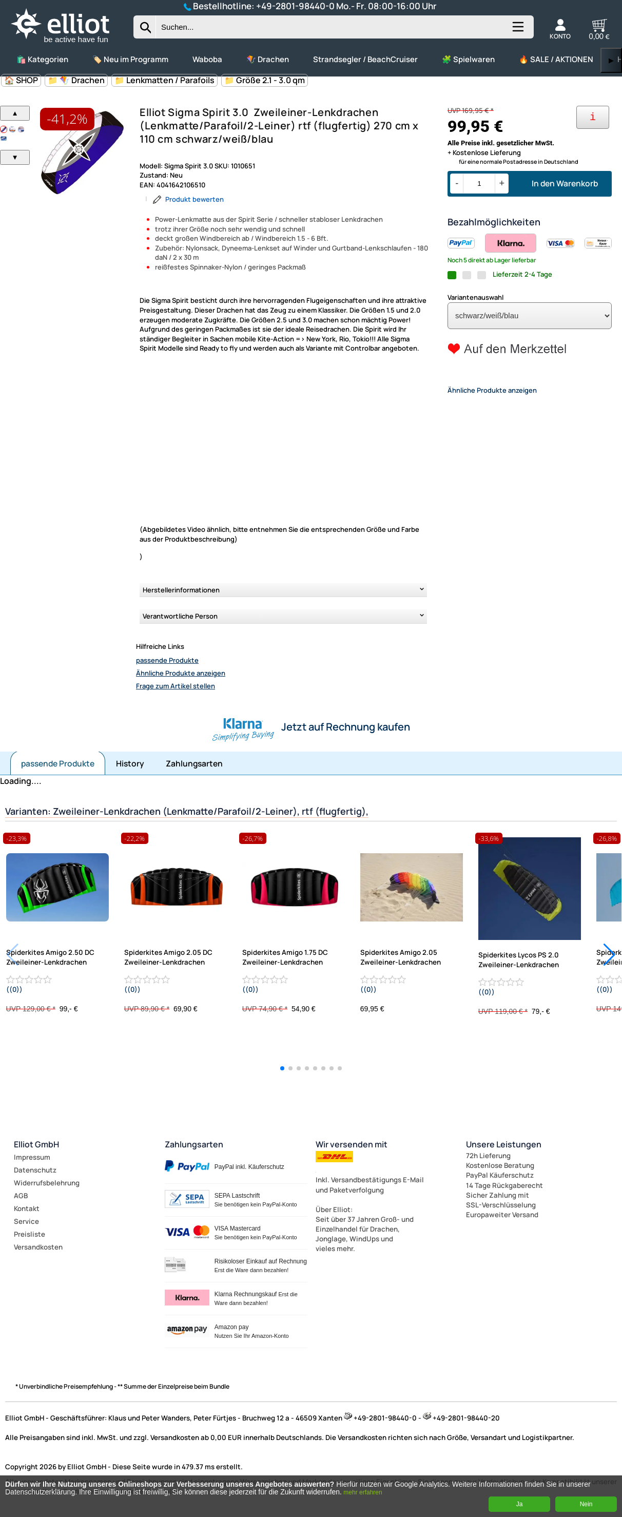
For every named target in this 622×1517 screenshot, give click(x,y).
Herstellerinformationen (181, 589)
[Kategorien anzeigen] (517, 30)
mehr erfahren (362, 1492)
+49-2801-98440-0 (295, 6)
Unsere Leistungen (503, 1144)
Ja (519, 1504)
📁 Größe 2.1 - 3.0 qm (264, 80)
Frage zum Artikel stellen (175, 685)
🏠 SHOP (21, 80)
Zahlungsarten (194, 763)
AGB (21, 1195)
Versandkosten (38, 1247)
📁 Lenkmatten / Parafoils (164, 80)
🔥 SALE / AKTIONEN (556, 59)
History (130, 763)
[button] (282, 1068)
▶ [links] (611, 60)
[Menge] (479, 183)
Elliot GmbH (36, 1144)
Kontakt (27, 1208)
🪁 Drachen (267, 59)
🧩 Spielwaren (468, 59)
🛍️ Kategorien (42, 59)
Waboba (207, 59)
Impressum (32, 1157)
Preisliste (29, 1234)
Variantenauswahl (475, 297)
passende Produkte (167, 660)
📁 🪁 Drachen (76, 80)
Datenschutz (35, 1170)
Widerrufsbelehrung (47, 1182)
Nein (586, 1504)
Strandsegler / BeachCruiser (365, 59)
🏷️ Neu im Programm (130, 59)
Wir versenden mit (351, 1144)
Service (26, 1221)
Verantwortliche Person (180, 616)
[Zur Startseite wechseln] (68, 43)
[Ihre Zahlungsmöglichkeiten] (592, 117)
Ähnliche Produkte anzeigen (180, 673)
